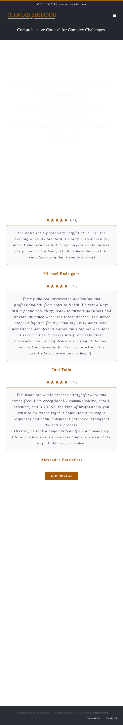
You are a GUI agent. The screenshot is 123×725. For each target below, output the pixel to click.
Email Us (111, 718)
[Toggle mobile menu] (115, 15)
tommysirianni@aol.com (72, 4)
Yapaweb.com (102, 712)
